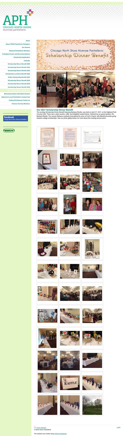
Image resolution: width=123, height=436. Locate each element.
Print (37, 427)
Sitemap (43, 427)
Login (118, 427)
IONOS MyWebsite (60, 433)
